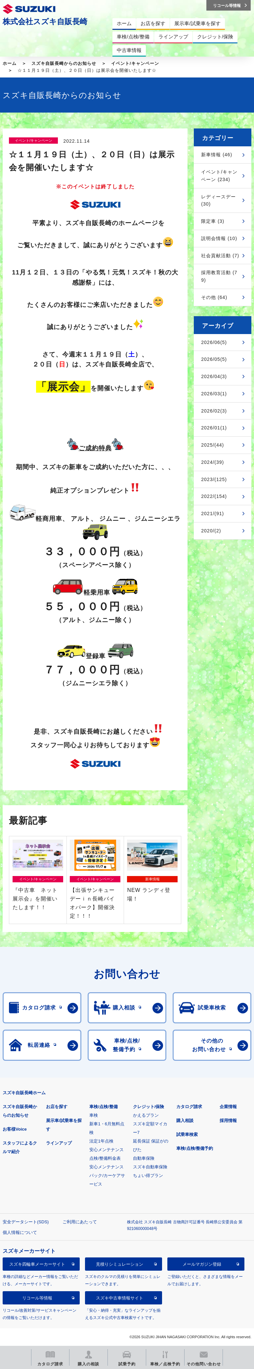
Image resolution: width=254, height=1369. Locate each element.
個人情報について (20, 1232)
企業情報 (228, 1106)
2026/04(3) (214, 376)
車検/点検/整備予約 (194, 1148)
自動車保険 (143, 1158)
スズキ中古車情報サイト (119, 1298)
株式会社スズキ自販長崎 (45, 21)
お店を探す (56, 1106)
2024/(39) (212, 462)
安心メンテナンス (106, 1149)
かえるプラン (146, 1115)
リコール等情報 (37, 1298)
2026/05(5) (214, 359)
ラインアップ (59, 1143)
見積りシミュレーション (119, 1264)
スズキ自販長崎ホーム (24, 1092)
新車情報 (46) (216, 154)
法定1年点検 (101, 1141)
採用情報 (228, 1120)
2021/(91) (212, 513)
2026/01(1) (214, 427)
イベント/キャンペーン (135, 63)
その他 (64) (214, 297)
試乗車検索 (187, 1134)
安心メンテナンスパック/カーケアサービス (107, 1175)
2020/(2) (211, 530)
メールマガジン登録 (202, 1264)
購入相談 (184, 1120)
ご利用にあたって (80, 1221)
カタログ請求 (189, 1106)
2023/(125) (214, 479)
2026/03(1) (214, 393)
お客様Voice (15, 1129)
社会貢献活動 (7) (220, 255)
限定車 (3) (212, 221)
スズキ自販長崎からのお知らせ (63, 63)
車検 (93, 1115)
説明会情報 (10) (219, 238)
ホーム (10, 63)
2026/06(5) (214, 342)
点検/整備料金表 (105, 1158)
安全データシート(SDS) (26, 1221)
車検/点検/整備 (103, 1106)
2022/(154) (214, 496)
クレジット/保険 (148, 1106)
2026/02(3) (214, 411)
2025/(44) (212, 445)
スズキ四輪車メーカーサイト (37, 1264)
